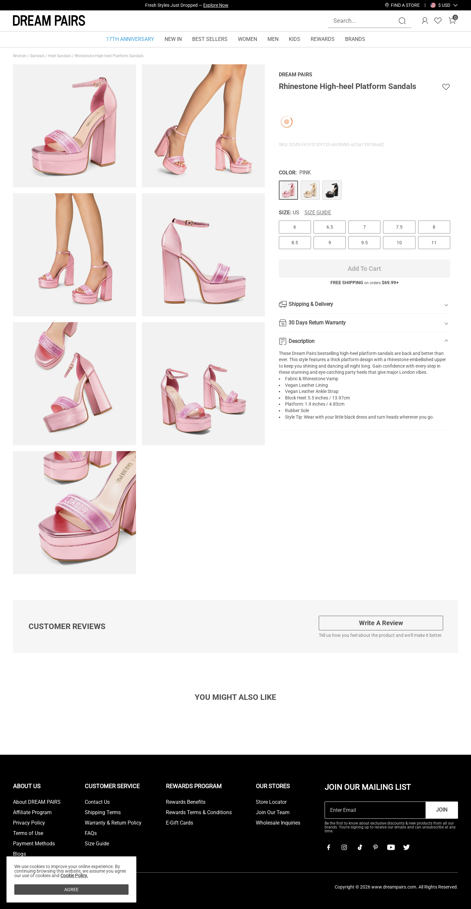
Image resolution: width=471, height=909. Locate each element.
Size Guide (317, 212)
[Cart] (452, 21)
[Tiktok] (360, 847)
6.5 (330, 227)
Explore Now (216, 5)
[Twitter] (406, 847)
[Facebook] (328, 847)
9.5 (364, 242)
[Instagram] (344, 847)
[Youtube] (391, 847)
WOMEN (247, 39)
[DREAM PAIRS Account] (425, 21)
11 (434, 242)
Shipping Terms (103, 812)
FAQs (91, 833)
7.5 (399, 227)
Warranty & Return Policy (113, 823)
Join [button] (441, 810)
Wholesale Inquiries (278, 823)
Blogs (19, 854)
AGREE (71, 889)
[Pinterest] (375, 847)
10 (399, 242)
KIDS (294, 39)
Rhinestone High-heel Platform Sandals (109, 56)
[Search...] (365, 20)
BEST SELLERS (210, 39)
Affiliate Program (32, 812)
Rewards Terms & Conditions (199, 812)
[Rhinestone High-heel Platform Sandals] (288, 190)
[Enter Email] (375, 810)
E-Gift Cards (179, 823)
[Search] (402, 21)
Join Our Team (273, 812)
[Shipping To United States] (440, 5)
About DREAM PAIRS (37, 802)
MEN (273, 39)
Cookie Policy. (74, 875)
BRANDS (355, 39)
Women (20, 56)
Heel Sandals (60, 56)
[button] (444, 5)
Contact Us (97, 802)
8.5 (294, 242)
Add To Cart (364, 268)
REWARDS (323, 39)
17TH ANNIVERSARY (130, 39)
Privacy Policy (29, 823)
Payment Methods (34, 843)
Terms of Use (28, 833)
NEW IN (173, 39)
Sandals (37, 56)
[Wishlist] (438, 21)
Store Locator (271, 802)
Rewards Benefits (185, 802)
